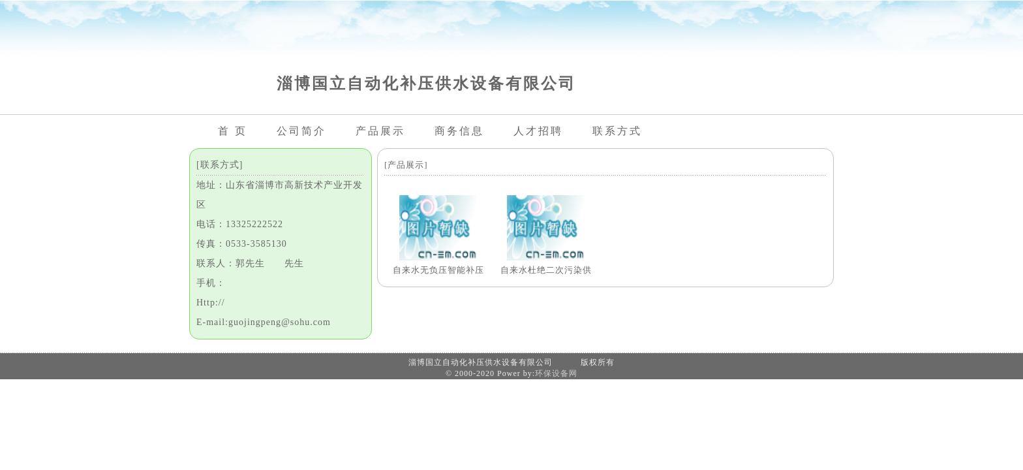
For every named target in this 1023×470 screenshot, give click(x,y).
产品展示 (380, 130)
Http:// (210, 302)
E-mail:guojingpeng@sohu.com (263, 322)
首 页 (232, 130)
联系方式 (617, 130)
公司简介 (301, 130)
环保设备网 (556, 373)
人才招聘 (538, 130)
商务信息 (459, 130)
